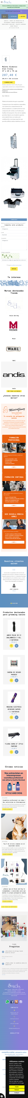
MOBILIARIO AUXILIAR (8, 24)
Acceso (22, 16)
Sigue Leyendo (7, 809)
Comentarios (14, 219)
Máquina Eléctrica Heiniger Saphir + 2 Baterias (14, 709)
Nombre (3, 226)
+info (13, 467)
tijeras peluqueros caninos (14, 1055)
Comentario (3, 238)
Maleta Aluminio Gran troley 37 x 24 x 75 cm (17, 26)
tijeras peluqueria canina (10, 1054)
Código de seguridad (5, 252)
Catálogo (13, 16)
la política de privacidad (16, 265)
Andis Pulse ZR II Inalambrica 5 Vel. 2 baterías (14, 637)
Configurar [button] (16, 1092)
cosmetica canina (8, 1052)
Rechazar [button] (17, 1089)
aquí (22, 1083)
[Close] (27, 7)
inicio (6, 20)
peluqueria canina (20, 1052)
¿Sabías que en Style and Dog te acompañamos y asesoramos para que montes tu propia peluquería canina (14, 891)
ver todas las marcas (14, 391)
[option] (14, 43)
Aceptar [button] (17, 1086)
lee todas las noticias (9, 906)
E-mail (2, 232)
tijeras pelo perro (19, 1054)
